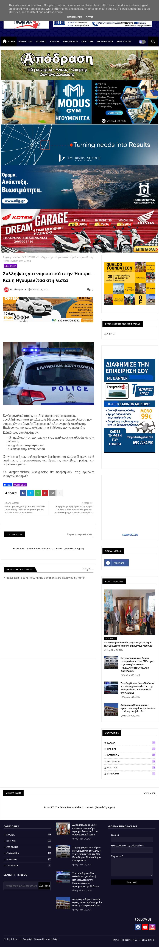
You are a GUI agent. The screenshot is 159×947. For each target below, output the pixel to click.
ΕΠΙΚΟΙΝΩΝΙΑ (105, 41)
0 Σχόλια (88, 569)
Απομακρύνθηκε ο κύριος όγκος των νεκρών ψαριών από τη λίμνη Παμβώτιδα (138, 708)
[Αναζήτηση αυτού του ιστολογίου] (21, 885)
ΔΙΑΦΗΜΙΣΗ (123, 41)
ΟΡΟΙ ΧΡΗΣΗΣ (147, 940)
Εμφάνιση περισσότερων (79, 534)
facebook (119, 562)
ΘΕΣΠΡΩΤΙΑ (25, 41)
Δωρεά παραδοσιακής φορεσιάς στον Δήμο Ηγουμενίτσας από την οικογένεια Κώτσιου (128, 644)
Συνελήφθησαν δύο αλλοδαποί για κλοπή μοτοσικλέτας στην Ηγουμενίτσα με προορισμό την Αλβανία (138, 688)
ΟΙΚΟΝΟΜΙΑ (70, 41)
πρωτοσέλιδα (130, 534)
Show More (149, 792)
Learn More (74, 17)
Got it (89, 17)
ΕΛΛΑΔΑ (55, 41)
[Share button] (59, 493)
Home (11, 41)
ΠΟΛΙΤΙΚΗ (87, 41)
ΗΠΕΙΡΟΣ (41, 41)
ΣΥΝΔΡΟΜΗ (131, 773)
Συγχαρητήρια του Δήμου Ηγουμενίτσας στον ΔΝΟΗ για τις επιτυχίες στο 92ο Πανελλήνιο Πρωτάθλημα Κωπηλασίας (137, 664)
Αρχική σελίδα (11, 257)
